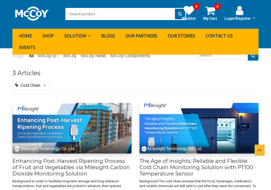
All (31, 55)
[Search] (253, 55)
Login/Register (239, 13)
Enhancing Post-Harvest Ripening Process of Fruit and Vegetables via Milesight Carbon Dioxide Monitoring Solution (71, 166)
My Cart (212, 13)
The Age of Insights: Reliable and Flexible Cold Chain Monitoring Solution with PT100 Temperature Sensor (196, 166)
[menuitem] (25, 35)
